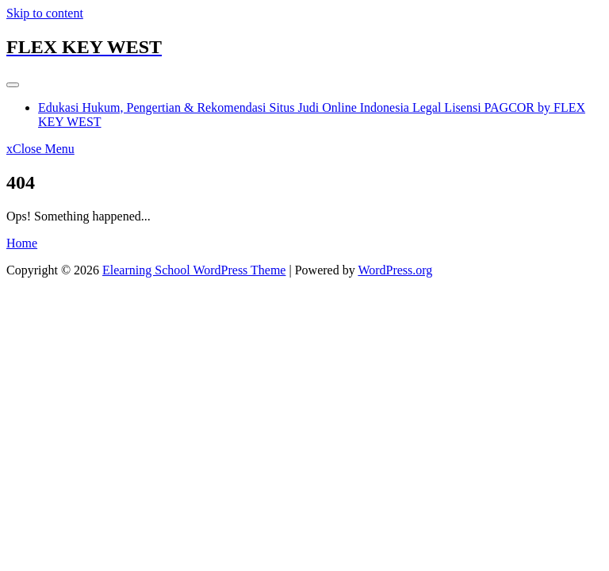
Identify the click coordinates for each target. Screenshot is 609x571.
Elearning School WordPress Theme (193, 270)
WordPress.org (395, 270)
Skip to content (44, 13)
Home (21, 243)
